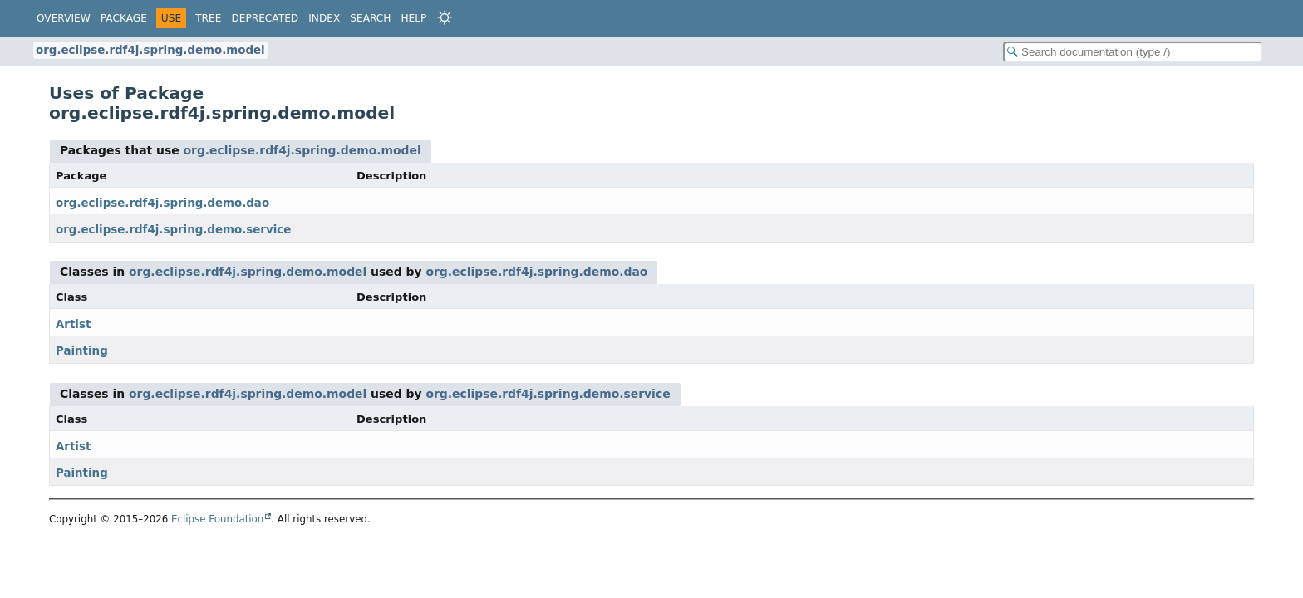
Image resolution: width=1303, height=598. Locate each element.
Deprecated (264, 18)
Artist (73, 324)
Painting (82, 351)
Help (413, 18)
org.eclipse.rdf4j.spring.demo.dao (162, 203)
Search (370, 18)
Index (324, 18)
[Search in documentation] (1132, 52)
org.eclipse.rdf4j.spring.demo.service (173, 229)
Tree (208, 18)
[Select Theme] (444, 17)
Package (124, 18)
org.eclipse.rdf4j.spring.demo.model (150, 50)
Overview (64, 18)
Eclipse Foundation (217, 519)
